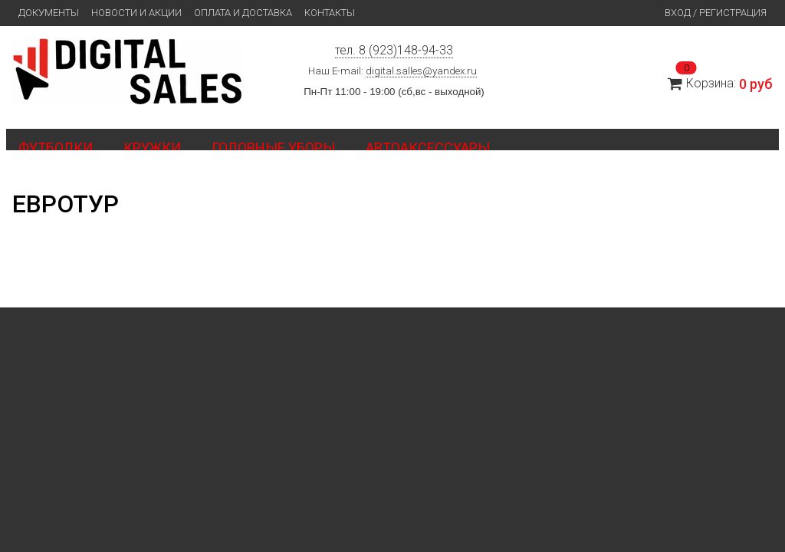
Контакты (329, 12)
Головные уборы (273, 148)
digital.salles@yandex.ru (421, 71)
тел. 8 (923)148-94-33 (394, 50)
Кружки (152, 148)
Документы (48, 12)
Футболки (55, 148)
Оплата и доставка (243, 12)
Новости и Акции (136, 12)
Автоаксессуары (428, 148)
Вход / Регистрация (716, 12)
